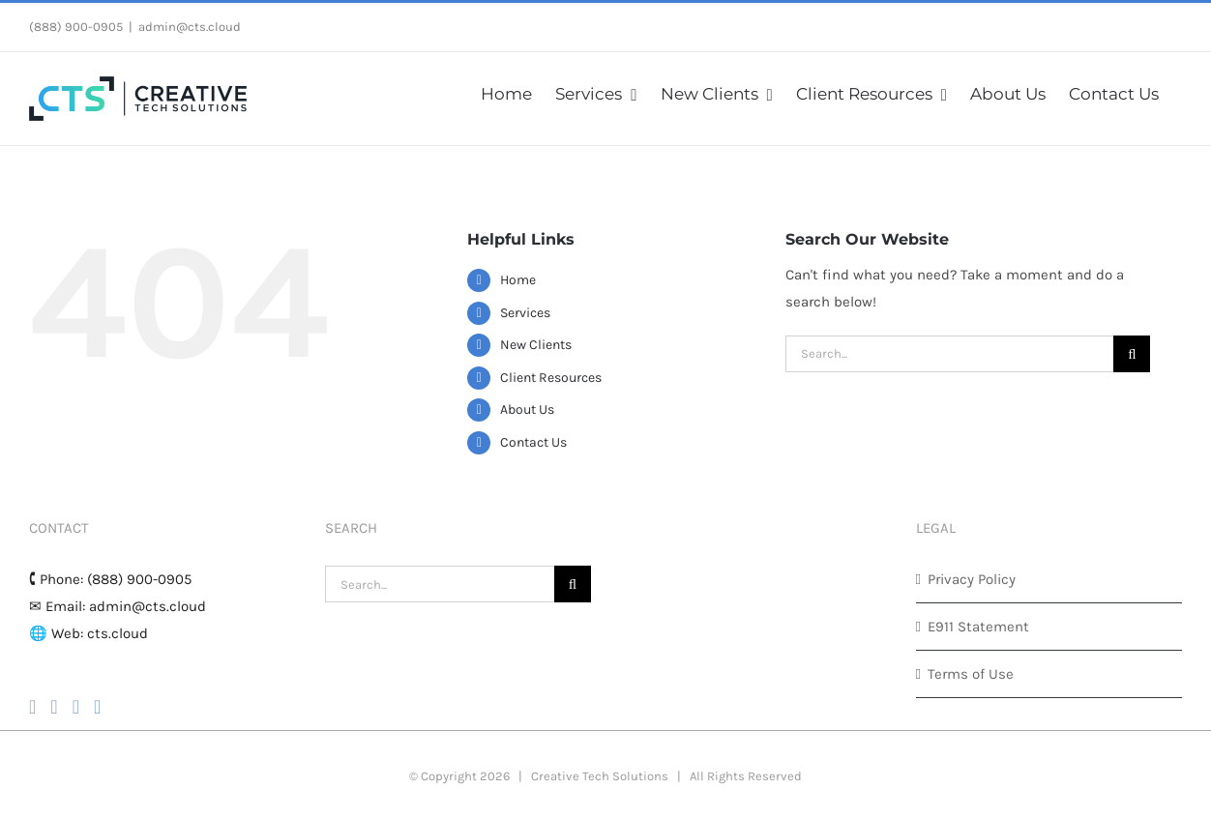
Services (525, 313)
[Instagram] (53, 706)
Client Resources (551, 377)
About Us (527, 409)
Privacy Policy (972, 579)
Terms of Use (971, 674)
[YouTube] (76, 706)
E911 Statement (978, 626)
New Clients (536, 344)
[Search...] (949, 354)
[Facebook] (32, 706)
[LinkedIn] (97, 706)
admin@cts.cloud (189, 26)
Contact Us (533, 442)
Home (518, 280)
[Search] (1131, 354)
